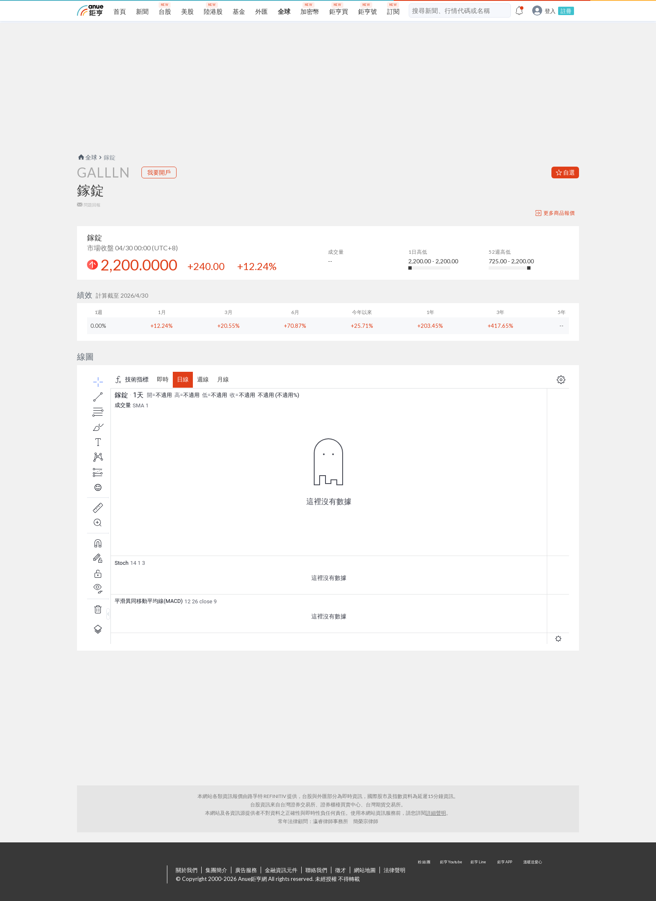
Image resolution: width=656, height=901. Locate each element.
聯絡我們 (316, 870)
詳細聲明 (436, 813)
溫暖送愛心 (532, 875)
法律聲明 (394, 870)
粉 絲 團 (425, 875)
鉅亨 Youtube (452, 875)
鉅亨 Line (478, 875)
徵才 (340, 870)
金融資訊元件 (281, 870)
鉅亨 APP (505, 875)
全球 (87, 157)
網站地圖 (365, 870)
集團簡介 (216, 870)
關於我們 (186, 870)
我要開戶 (159, 172)
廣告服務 (246, 870)
